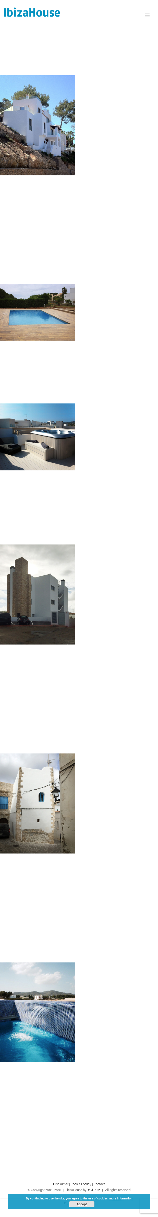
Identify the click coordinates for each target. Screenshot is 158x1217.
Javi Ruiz (93, 1190)
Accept (82, 1204)
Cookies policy (81, 1184)
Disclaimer (60, 1184)
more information (120, 1198)
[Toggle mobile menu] (147, 15)
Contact (99, 1184)
